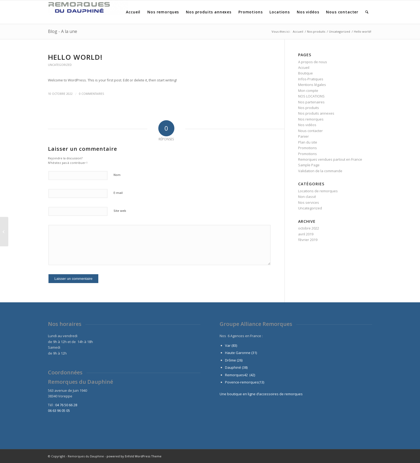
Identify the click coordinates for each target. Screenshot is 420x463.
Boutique (305, 73)
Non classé (307, 196)
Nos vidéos (307, 124)
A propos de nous (312, 61)
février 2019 (307, 239)
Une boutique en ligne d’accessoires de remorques (261, 394)
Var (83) (231, 345)
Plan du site (307, 142)
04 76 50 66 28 (66, 404)
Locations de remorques (318, 191)
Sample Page (309, 165)
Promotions (307, 147)
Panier (303, 136)
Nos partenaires (311, 102)
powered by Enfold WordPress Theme (134, 456)
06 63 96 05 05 (59, 410)
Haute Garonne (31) (241, 352)
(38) (245, 367)
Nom (117, 175)
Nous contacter (310, 130)
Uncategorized (60, 65)
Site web (120, 211)
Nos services (308, 202)
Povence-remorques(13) (244, 382)
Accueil (303, 67)
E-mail (118, 193)
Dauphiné (233, 367)
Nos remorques (311, 119)
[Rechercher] (367, 12)
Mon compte (308, 90)
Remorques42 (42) (240, 374)
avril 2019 (305, 234)
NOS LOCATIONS (311, 96)
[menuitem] (133, 12)
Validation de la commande (320, 170)
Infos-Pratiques (310, 79)
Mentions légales (312, 84)
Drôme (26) (233, 360)
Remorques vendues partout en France (330, 159)
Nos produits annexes (316, 113)
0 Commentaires (91, 94)
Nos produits (308, 107)
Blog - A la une (62, 31)
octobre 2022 (308, 228)
